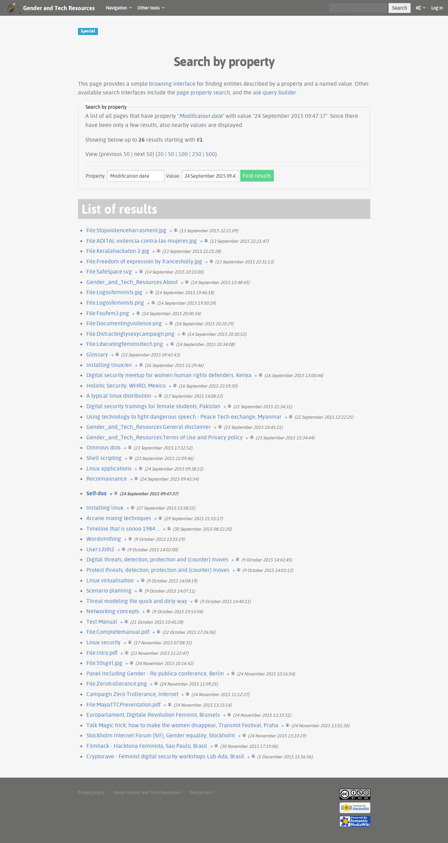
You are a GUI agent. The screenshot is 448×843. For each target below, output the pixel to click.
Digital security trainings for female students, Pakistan (153, 406)
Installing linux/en (109, 364)
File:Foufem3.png (107, 313)
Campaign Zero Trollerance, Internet (132, 693)
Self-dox (96, 493)
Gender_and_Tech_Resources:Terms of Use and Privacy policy (164, 437)
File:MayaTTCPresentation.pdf (123, 704)
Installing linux (104, 507)
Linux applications (108, 468)
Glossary (97, 354)
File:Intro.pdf (102, 652)
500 (210, 153)
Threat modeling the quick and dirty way (136, 600)
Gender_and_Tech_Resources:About (132, 281)
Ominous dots (103, 447)
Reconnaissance (106, 478)
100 (183, 153)
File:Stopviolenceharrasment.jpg (126, 230)
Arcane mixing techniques (118, 518)
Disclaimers (201, 792)
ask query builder (274, 92)
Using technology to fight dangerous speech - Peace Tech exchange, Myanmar (184, 416)
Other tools (148, 7)
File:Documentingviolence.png (124, 323)
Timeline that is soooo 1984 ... (123, 528)
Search (399, 8)
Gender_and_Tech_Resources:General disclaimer (148, 426)
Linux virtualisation (110, 580)
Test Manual (101, 621)
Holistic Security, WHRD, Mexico (126, 385)
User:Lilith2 (100, 549)
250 (196, 153)
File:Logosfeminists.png (115, 302)
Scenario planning (108, 590)
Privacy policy (91, 792)
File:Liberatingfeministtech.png (124, 343)
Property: (96, 176)
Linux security (103, 642)
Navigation (116, 7)
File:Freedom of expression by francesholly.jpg (144, 261)
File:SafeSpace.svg (109, 271)
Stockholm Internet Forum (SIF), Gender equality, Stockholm (160, 735)
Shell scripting (104, 457)
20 (160, 153)
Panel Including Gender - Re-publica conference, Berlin (155, 673)
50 (171, 153)
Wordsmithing (103, 538)
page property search (203, 92)
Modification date (200, 115)
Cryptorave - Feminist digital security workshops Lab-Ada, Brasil (165, 756)
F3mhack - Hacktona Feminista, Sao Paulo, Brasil (146, 745)
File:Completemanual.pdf (117, 631)
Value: (173, 176)
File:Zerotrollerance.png (116, 683)
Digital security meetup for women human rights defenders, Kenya (168, 374)
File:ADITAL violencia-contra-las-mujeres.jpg (141, 240)
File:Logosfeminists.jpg (114, 292)
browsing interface (172, 83)
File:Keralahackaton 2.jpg (117, 250)
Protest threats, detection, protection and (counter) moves (157, 569)
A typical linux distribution (118, 395)
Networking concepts (112, 611)
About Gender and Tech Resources (146, 792)
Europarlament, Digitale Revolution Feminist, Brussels (153, 714)
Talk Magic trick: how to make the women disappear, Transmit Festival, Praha (182, 725)
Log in (437, 7)
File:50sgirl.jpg (104, 662)
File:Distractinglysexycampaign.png (130, 333)
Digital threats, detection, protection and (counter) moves (157, 559)
